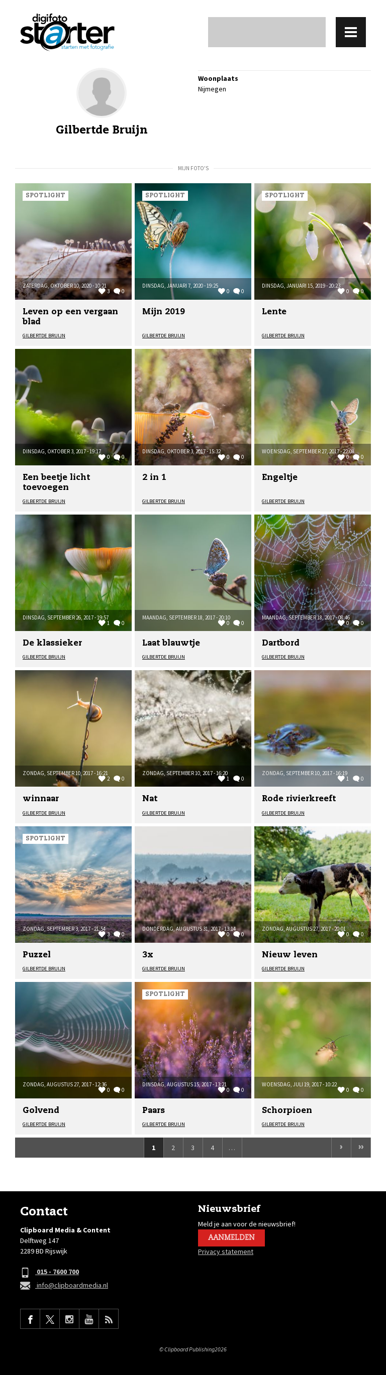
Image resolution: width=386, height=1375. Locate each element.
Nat (149, 799)
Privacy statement (225, 1251)
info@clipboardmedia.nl (64, 1286)
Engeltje (280, 477)
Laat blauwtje (171, 643)
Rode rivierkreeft (299, 799)
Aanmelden (231, 1237)
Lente (274, 312)
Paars (153, 1110)
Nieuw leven (290, 955)
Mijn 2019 (163, 312)
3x (147, 955)
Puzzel (37, 955)
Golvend (41, 1110)
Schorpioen (287, 1110)
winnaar (41, 799)
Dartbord (281, 643)
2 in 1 (154, 477)
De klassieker (52, 643)
